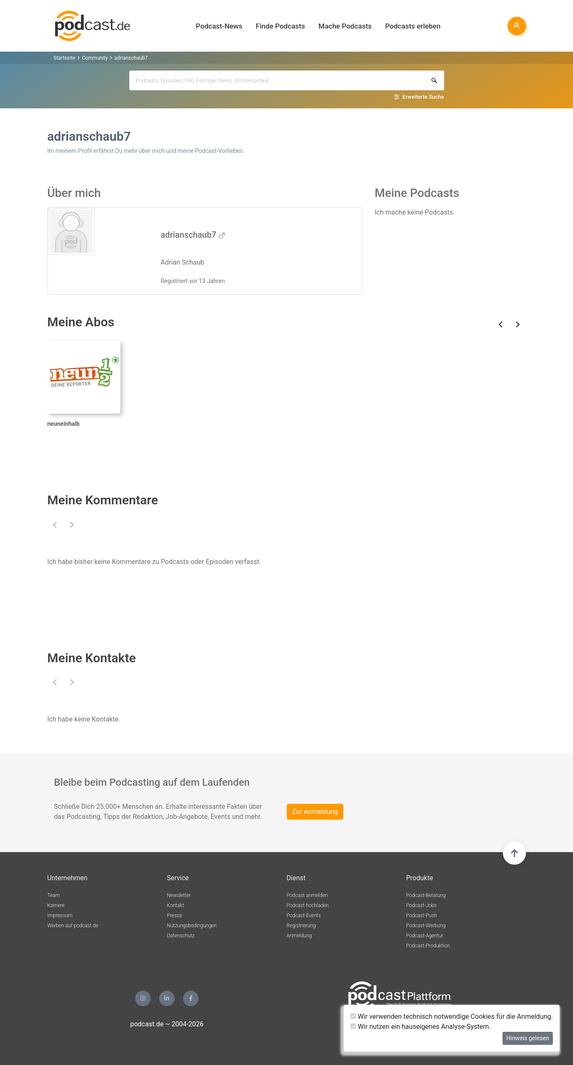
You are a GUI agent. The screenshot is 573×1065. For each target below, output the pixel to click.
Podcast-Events (304, 915)
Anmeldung (299, 936)
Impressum (60, 915)
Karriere (56, 905)
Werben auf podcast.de (72, 926)
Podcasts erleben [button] (412, 26)
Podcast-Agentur (424, 936)
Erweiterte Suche (423, 97)
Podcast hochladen (308, 905)
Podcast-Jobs (421, 905)
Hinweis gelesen (527, 1038)
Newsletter (179, 895)
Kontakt (175, 905)
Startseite (65, 58)
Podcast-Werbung (426, 926)
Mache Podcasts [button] (345, 26)
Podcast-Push (421, 915)
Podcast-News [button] (219, 26)
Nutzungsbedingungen (192, 926)
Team (53, 895)
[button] (55, 524)
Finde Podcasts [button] (280, 26)
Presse (174, 915)
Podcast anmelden (307, 895)
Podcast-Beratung (426, 895)
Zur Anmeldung (315, 812)
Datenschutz (181, 936)
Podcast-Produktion (428, 946)
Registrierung (301, 926)
